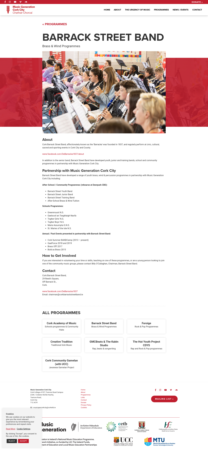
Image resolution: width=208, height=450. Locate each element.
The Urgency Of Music (137, 9)
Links (83, 397)
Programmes (161, 9)
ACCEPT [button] (23, 441)
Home (107, 9)
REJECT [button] (11, 441)
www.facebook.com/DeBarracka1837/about (63, 154)
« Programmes (54, 24)
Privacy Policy (86, 405)
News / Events (180, 9)
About (117, 9)
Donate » (197, 2)
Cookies (84, 408)
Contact (197, 9)
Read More (10, 429)
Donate (83, 402)
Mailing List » (164, 398)
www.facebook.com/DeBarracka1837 (60, 291)
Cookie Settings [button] (23, 429)
